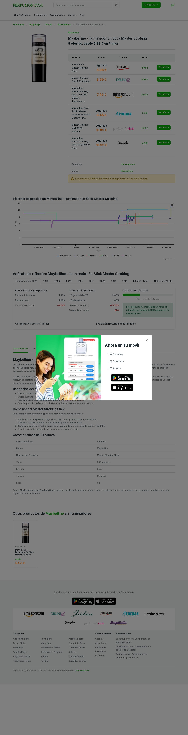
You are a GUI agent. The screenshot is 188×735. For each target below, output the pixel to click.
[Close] (147, 339)
